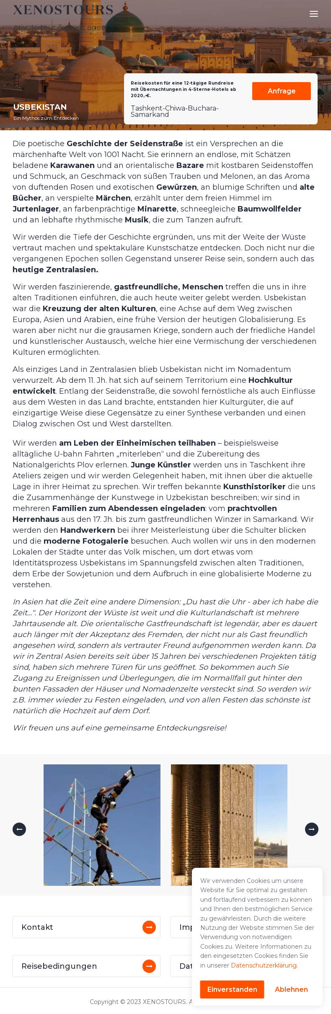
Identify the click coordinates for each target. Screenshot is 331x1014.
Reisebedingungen (59, 966)
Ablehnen (291, 989)
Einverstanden (232, 989)
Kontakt (37, 927)
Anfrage (282, 91)
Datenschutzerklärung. (264, 965)
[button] (19, 829)
